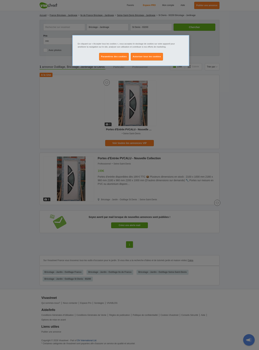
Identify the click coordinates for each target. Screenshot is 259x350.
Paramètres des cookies (114, 56)
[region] (130, 50)
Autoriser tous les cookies (147, 56)
